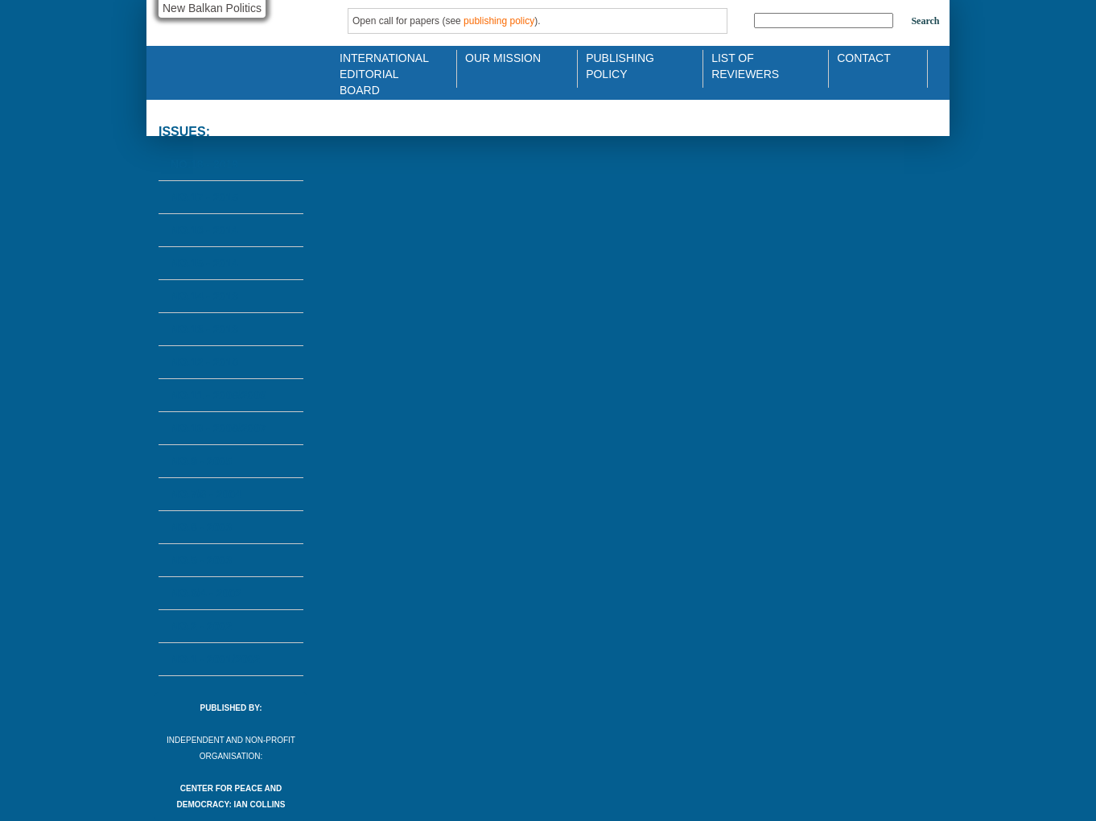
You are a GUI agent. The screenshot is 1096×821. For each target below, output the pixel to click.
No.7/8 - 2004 (206, 494)
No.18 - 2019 (204, 164)
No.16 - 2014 (204, 230)
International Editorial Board (380, 65)
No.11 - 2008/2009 (218, 395)
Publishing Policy (620, 65)
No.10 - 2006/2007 (218, 428)
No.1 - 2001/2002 (215, 659)
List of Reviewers (745, 65)
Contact (864, 58)
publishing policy (499, 21)
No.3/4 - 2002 (206, 593)
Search (925, 21)
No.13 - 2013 (204, 329)
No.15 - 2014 (204, 263)
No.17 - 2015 (204, 197)
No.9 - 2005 (201, 461)
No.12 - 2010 (204, 362)
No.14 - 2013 (204, 296)
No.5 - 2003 (201, 560)
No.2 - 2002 (201, 626)
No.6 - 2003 (201, 527)
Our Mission (503, 58)
